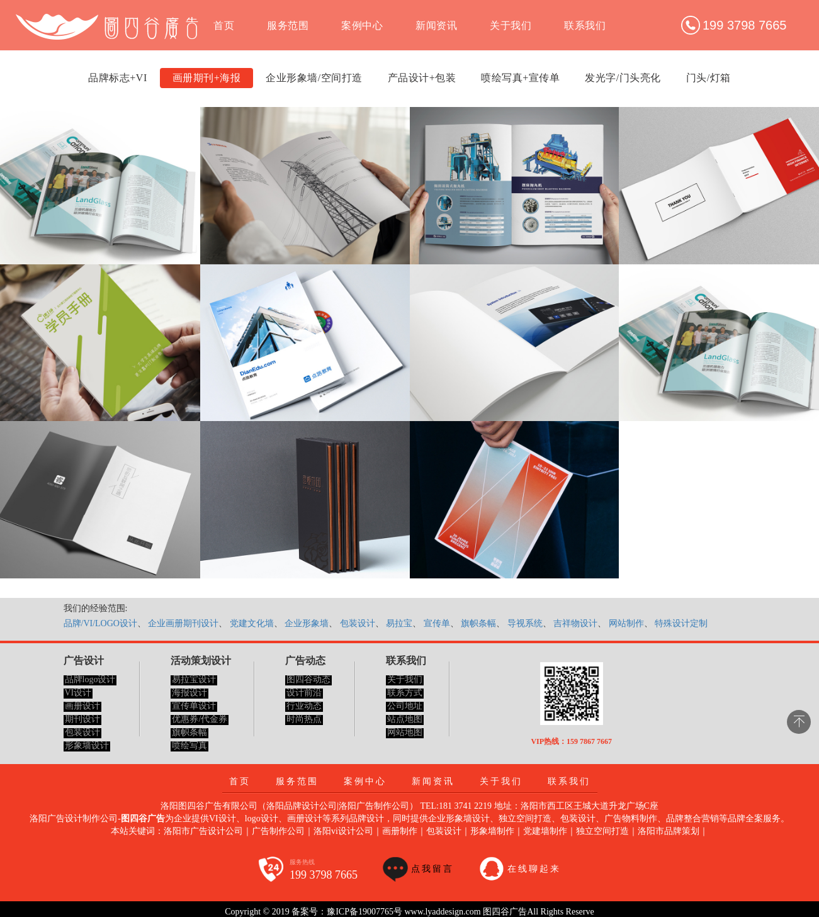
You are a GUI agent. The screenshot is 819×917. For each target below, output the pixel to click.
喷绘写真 (189, 745)
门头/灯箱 (708, 77)
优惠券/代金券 (199, 719)
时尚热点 (304, 719)
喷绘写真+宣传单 (520, 77)
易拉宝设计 (194, 679)
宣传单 (437, 623)
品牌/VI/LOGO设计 (100, 623)
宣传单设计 (194, 706)
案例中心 (362, 25)
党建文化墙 (252, 623)
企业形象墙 (307, 623)
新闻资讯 (436, 25)
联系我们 (585, 25)
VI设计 (78, 692)
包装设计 (357, 623)
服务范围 (287, 25)
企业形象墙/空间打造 (314, 77)
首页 (223, 25)
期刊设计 (82, 719)
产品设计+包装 (422, 77)
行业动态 (304, 706)
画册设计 (82, 706)
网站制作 (626, 623)
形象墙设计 (87, 745)
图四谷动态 (308, 679)
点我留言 (432, 869)
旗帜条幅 (478, 623)
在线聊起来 (534, 869)
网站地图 (404, 732)
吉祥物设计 (575, 623)
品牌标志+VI (117, 77)
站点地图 (404, 719)
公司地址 (404, 706)
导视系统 (525, 623)
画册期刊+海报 (206, 77)
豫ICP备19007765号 (364, 911)
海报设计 (189, 692)
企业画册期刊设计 (183, 623)
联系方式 (404, 692)
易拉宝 (399, 623)
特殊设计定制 (681, 623)
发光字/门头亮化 (622, 77)
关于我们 (510, 25)
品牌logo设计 (90, 679)
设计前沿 (304, 692)
